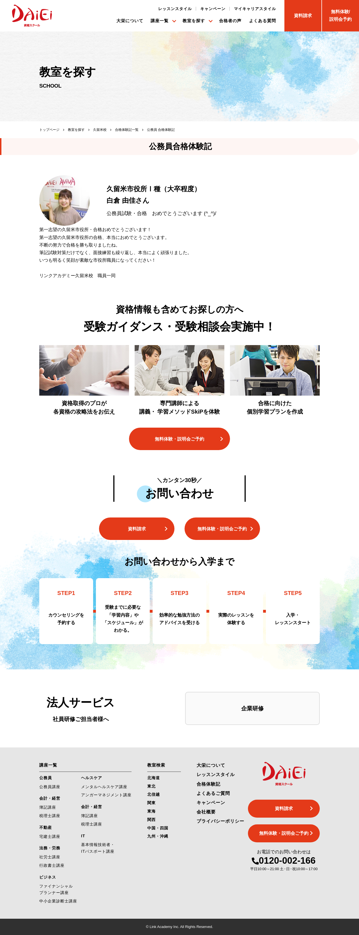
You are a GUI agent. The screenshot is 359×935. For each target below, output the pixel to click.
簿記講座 (47, 807)
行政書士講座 (52, 865)
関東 (151, 803)
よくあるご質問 (213, 793)
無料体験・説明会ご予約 (179, 439)
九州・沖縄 (157, 836)
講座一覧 (160, 21)
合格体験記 (208, 784)
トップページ (49, 130)
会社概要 (206, 811)
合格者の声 (230, 21)
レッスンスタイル (175, 8)
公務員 (45, 778)
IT (83, 836)
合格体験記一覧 (127, 130)
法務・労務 (49, 848)
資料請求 (137, 528)
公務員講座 (49, 787)
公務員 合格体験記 (161, 130)
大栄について (129, 21)
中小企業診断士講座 (58, 901)
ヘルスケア (91, 778)
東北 (151, 786)
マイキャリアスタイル (255, 8)
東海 (151, 811)
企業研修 (252, 708)
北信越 (153, 794)
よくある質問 (262, 21)
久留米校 (100, 130)
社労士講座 (49, 857)
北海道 (153, 778)
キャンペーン (212, 8)
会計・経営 (49, 798)
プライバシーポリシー (220, 821)
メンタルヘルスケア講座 (104, 787)
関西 (151, 819)
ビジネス (47, 877)
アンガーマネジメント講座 (106, 795)
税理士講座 (49, 815)
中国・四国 (157, 828)
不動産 (45, 827)
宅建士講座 (49, 836)
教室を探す (194, 21)
